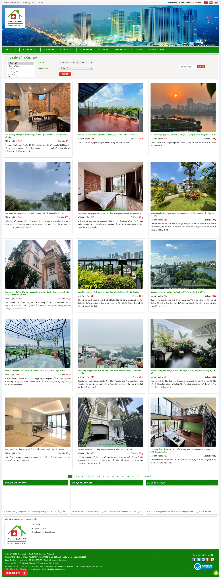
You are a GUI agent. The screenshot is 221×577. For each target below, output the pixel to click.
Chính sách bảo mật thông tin (53, 569)
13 (123, 476)
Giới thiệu (173, 2)
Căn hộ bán (21, 71)
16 (138, 476)
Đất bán (21, 74)
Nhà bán (21, 68)
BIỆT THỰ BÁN (30, 50)
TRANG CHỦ (11, 50)
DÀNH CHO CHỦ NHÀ (157, 50)
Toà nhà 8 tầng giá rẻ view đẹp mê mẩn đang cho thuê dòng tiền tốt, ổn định (180, 512)
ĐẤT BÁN (103, 50)
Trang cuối (147, 476)
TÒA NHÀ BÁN (121, 50)
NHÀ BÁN (49, 50)
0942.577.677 (37, 560)
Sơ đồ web (197, 2)
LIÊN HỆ (138, 50)
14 (128, 476)
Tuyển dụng (185, 2)
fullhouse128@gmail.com (44, 532)
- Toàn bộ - (21, 63)
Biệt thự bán (21, 66)
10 (108, 476)
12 (118, 476)
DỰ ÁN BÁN (86, 50)
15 (133, 476)
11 (113, 476)
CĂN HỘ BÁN (66, 50)
